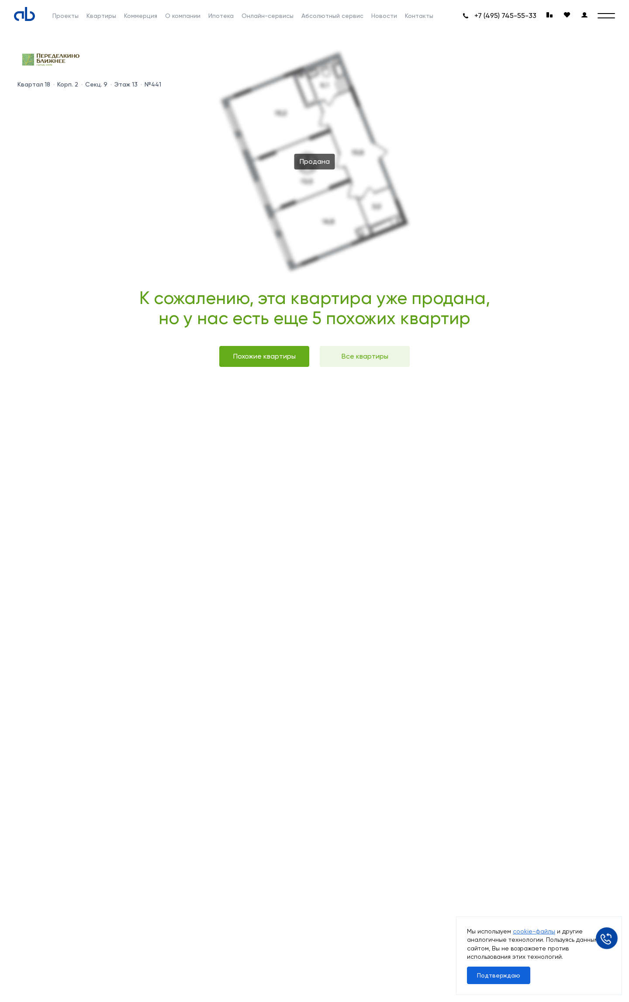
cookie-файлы (534, 931)
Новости (384, 15)
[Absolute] (24, 13)
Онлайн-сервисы (268, 15)
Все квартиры (365, 356)
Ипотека (221, 15)
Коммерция (140, 15)
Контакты (419, 15)
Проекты (65, 15)
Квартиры (101, 15)
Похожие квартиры (264, 356)
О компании (182, 15)
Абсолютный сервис (332, 15)
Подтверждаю (498, 975)
